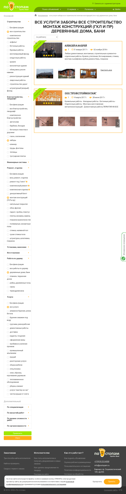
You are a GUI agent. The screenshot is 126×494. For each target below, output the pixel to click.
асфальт (12, 42)
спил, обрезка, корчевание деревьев (16, 374)
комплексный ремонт (18, 186)
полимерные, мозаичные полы (19, 225)
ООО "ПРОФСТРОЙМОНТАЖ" (80, 93)
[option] (44, 75)
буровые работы (15, 50)
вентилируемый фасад (18, 54)
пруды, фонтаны (15, 148)
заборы (11, 140)
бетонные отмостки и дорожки (17, 131)
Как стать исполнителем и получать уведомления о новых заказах (47, 461)
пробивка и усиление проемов (17, 345)
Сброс (17, 438)
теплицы (12, 152)
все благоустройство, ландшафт (17, 110)
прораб (11, 357)
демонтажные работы (17, 328)
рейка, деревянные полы (19, 283)
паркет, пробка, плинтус (18, 212)
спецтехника (13, 369)
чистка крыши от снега (18, 394)
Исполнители (43, 15)
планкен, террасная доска (16, 277)
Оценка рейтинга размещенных (77, 462)
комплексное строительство (14, 36)
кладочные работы (16, 58)
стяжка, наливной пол (17, 230)
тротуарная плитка (16, 156)
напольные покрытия (17, 204)
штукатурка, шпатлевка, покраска (18, 239)
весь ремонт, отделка (17, 178)
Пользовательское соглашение (77, 466)
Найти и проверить (12, 464)
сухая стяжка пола (16, 234)
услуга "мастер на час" (17, 390)
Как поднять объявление (74, 458)
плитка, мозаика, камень (18, 216)
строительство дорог (17, 84)
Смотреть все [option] (106, 70)
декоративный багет (17, 193)
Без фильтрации (15, 28)
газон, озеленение (16, 136)
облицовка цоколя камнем (16, 71)
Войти (117, 9)
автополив (13, 122)
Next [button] (118, 123)
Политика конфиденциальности (77, 470)
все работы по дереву (17, 268)
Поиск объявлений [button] (51, 9)
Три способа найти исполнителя (17, 458)
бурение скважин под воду (17, 318)
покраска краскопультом (19, 220)
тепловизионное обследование (15, 380)
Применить (17, 433)
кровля (11, 62)
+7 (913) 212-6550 (101, 462)
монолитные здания (17, 66)
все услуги (13, 307)
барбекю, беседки (16, 126)
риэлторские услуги (16, 361)
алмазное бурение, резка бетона (19, 312)
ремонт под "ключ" (17, 182)
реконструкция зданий (18, 76)
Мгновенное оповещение (123, 235)
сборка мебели (14, 365)
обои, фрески (14, 208)
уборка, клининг (15, 386)
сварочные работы (16, 80)
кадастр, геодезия (16, 336)
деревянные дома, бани (18, 272)
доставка (12, 332)
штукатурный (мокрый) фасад (18, 89)
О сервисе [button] (72, 9)
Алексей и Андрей (76, 45)
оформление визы (16, 340)
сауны (11, 287)
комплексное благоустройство (14, 116)
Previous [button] (37, 123)
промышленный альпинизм (15, 351)
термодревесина (15, 291)
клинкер (12, 144)
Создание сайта (110, 490)
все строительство (16, 31)
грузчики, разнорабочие (18, 324)
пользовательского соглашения (53, 484)
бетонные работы (16, 46)
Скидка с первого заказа (14, 469)
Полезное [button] (90, 9)
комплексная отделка (18, 190)
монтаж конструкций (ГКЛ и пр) (17, 199)
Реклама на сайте (41, 474)
